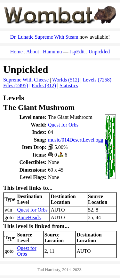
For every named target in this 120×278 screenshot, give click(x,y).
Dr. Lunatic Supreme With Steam (44, 37)
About (32, 51)
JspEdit (77, 51)
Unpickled (99, 51)
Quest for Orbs (63, 124)
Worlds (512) (65, 79)
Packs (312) (44, 85)
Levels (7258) (97, 79)
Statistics (69, 85)
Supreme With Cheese (26, 79)
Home (16, 51)
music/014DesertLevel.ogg (75, 140)
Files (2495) (15, 85)
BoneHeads (29, 217)
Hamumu (52, 51)
